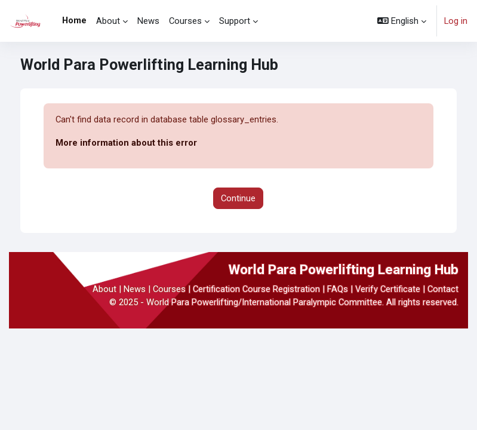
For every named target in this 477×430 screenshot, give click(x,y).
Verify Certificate (387, 289)
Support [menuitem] (234, 21)
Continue (238, 198)
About (104, 289)
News (135, 289)
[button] (402, 21)
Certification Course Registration (256, 289)
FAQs (337, 289)
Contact (442, 289)
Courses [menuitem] (185, 21)
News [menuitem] (148, 21)
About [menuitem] (108, 21)
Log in (455, 21)
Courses (169, 289)
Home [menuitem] (74, 20)
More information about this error (126, 142)
